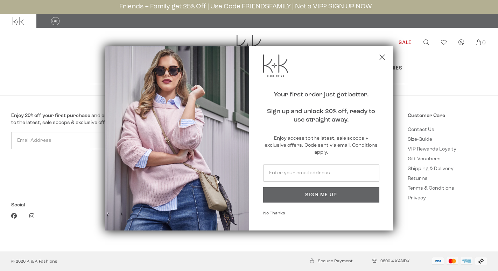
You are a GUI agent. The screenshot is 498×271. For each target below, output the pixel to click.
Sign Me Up (321, 195)
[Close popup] (382, 57)
